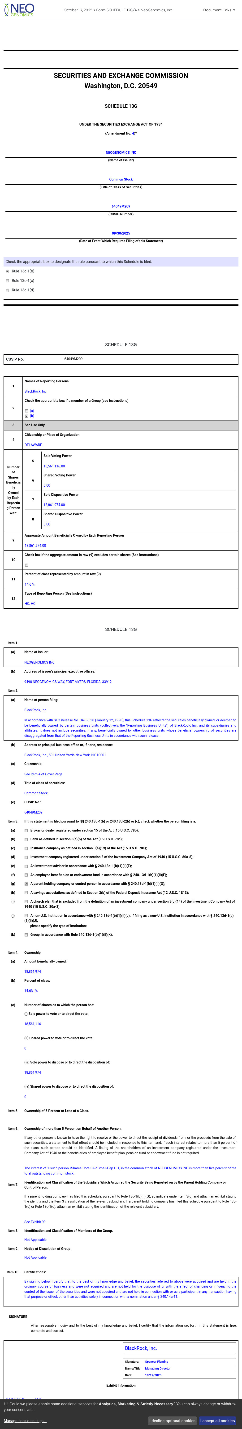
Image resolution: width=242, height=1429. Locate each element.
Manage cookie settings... (25, 1421)
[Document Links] (220, 10)
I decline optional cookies (172, 1421)
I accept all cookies (217, 1421)
